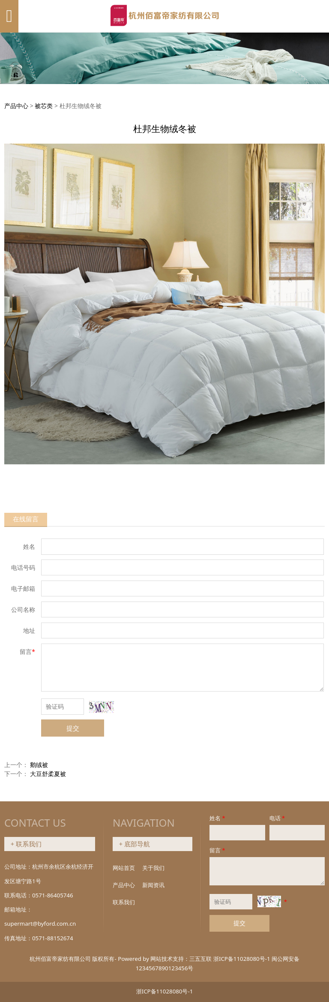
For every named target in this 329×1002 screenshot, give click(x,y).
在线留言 (26, 519)
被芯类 (44, 106)
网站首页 (124, 868)
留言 (217, 850)
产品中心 (16, 106)
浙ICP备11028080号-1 (241, 959)
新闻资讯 (153, 885)
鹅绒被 (39, 765)
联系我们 (124, 902)
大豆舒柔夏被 (48, 774)
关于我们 (153, 868)
